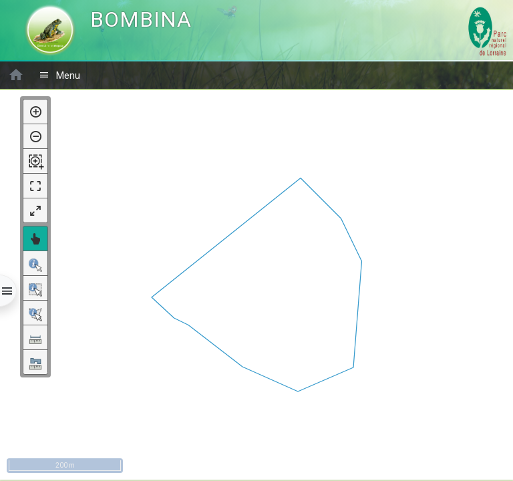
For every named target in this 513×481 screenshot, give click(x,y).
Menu (59, 75)
